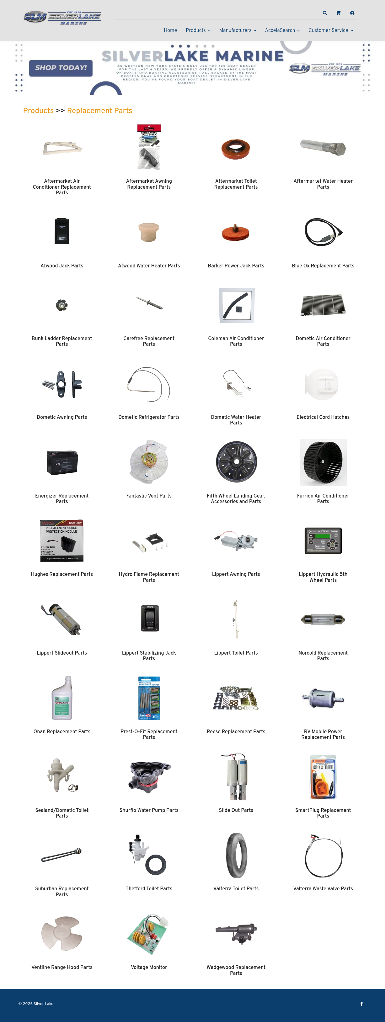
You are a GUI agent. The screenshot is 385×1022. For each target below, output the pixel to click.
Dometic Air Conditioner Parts (323, 342)
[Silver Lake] (62, 17)
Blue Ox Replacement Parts (323, 266)
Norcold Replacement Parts (323, 656)
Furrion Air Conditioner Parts (323, 499)
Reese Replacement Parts (236, 732)
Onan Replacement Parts (61, 732)
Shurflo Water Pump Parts (149, 811)
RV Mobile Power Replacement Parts (323, 735)
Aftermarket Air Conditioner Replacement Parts (62, 187)
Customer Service (328, 31)
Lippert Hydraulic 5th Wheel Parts (323, 577)
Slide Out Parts (236, 811)
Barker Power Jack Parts (236, 266)
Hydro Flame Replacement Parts (149, 577)
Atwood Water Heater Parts (149, 266)
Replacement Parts (99, 111)
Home (170, 31)
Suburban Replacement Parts (62, 892)
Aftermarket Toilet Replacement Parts (236, 184)
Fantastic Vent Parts (149, 496)
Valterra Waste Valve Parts (323, 889)
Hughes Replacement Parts (62, 575)
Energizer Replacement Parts (62, 499)
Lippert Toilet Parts (236, 653)
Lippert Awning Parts (236, 575)
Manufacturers (235, 31)
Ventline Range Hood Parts (62, 968)
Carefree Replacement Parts (148, 342)
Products (196, 31)
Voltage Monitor (149, 968)
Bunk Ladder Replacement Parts (62, 342)
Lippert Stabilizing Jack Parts (149, 656)
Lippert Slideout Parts (62, 653)
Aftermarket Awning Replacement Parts (149, 184)
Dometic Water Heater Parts (236, 420)
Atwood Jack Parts (61, 266)
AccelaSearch (280, 31)
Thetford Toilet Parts (149, 889)
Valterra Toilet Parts (236, 889)
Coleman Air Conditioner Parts (236, 342)
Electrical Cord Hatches (323, 417)
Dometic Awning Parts (62, 417)
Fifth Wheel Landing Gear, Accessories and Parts (236, 499)
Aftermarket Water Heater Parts (323, 184)
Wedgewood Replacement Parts (235, 971)
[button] (325, 13)
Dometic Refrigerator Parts (148, 417)
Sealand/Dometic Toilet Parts (61, 813)
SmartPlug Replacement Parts (323, 813)
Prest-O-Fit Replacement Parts (148, 735)
